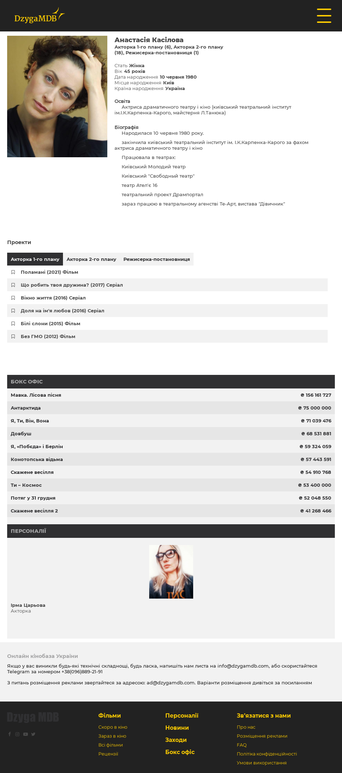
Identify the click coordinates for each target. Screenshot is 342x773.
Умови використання (262, 762)
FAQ (241, 745)
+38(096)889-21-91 (82, 671)
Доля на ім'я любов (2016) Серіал (62, 310)
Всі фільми (110, 745)
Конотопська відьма (37, 459)
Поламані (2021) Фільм (49, 272)
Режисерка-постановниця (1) (162, 52)
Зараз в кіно (112, 736)
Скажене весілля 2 (34, 511)
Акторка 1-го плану (35, 259)
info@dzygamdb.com (242, 666)
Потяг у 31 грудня (33, 498)
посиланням (297, 682)
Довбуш (21, 433)
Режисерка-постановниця (156, 259)
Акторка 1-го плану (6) (142, 47)
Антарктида (26, 408)
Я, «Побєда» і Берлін (37, 446)
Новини (177, 727)
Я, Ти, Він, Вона (30, 420)
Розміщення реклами (262, 736)
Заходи (176, 740)
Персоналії (28, 531)
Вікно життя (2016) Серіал (53, 298)
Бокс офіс (27, 381)
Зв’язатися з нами (264, 715)
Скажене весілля (32, 472)
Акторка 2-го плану (91, 259)
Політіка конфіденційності (267, 754)
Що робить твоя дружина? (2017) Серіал (72, 285)
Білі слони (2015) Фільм (50, 323)
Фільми (109, 715)
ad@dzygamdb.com (171, 682)
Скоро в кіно (112, 727)
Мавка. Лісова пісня (36, 395)
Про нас (246, 727)
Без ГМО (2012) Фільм (48, 336)
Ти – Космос (26, 485)
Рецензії (108, 754)
